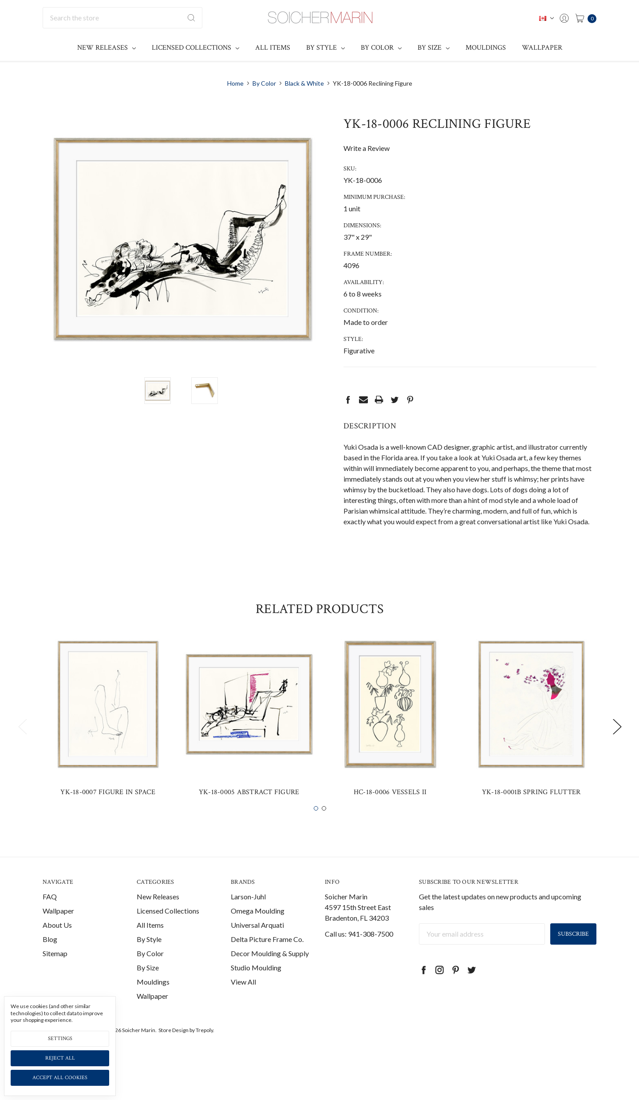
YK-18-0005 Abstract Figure (249, 812)
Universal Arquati (257, 945)
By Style (325, 47)
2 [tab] (324, 829)
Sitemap (55, 973)
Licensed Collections (195, 47)
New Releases (106, 47)
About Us (57, 945)
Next (617, 746)
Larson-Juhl (248, 916)
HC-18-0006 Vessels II (390, 812)
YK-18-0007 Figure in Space (107, 812)
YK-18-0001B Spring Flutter (531, 812)
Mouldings (485, 47)
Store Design (173, 1050)
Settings (60, 1038)
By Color (381, 47)
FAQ (50, 916)
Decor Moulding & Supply (270, 973)
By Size (434, 47)
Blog (50, 959)
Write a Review (366, 148)
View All (243, 1001)
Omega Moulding (257, 930)
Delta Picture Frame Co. (267, 959)
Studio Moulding (256, 987)
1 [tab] (316, 829)
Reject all (60, 1058)
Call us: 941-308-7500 (359, 954)
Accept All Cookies (59, 1077)
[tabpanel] (107, 741)
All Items (272, 47)
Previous (22, 746)
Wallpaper (542, 47)
